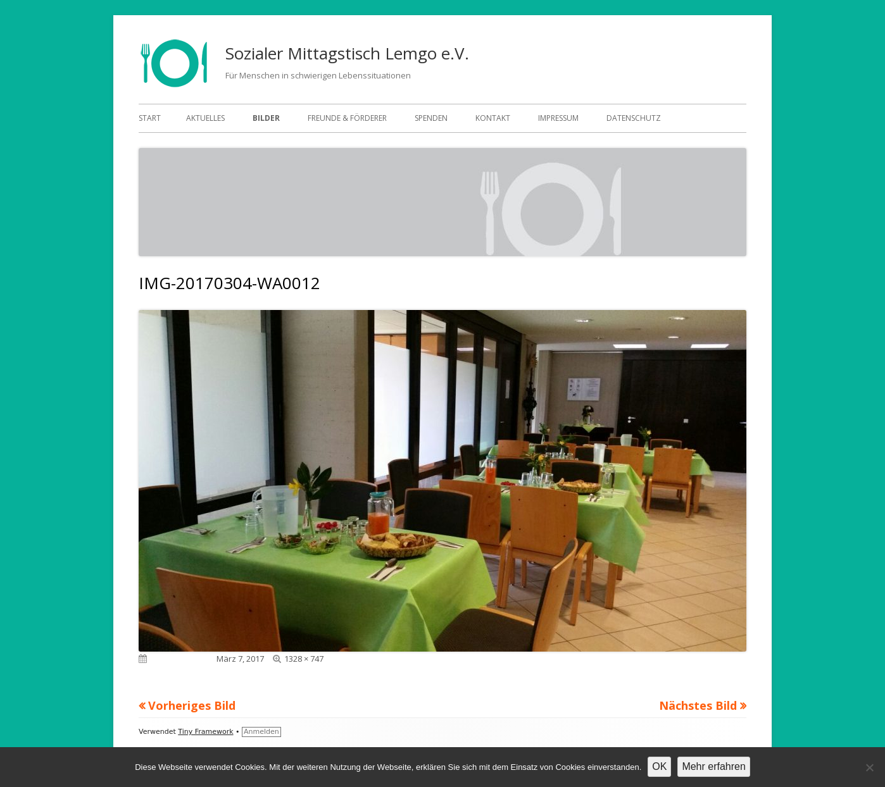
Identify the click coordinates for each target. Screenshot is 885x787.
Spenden (431, 118)
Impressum (558, 118)
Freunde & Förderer (347, 118)
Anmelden (261, 732)
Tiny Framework (205, 732)
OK (659, 766)
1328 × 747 (303, 658)
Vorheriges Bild (191, 705)
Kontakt (492, 118)
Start (150, 118)
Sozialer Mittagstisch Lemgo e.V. (347, 53)
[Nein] (869, 767)
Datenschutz (633, 118)
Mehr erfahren (714, 766)
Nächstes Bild (698, 705)
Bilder (266, 118)
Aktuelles (205, 118)
